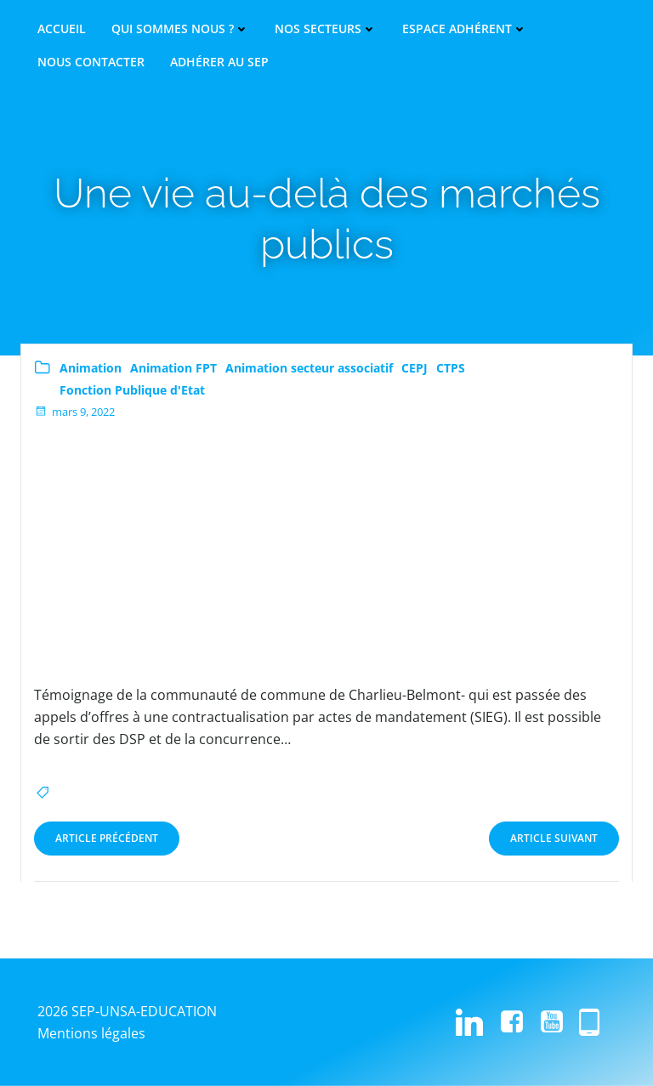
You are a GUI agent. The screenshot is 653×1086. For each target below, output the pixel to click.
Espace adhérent (464, 29)
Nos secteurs (326, 29)
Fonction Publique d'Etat (132, 390)
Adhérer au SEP (219, 62)
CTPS (450, 368)
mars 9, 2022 (74, 411)
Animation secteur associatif (309, 368)
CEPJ (414, 368)
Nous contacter (91, 62)
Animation (91, 368)
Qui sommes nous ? (180, 29)
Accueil (61, 29)
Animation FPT (173, 368)
